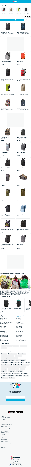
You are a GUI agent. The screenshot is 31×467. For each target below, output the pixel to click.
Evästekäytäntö (4, 449)
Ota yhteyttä (3, 419)
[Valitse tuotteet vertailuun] (26, 20)
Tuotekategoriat (4, 439)
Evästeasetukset (4, 452)
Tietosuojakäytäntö (5, 450)
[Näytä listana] (28, 17)
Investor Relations (4, 436)
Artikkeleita (3, 437)
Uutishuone (3, 434)
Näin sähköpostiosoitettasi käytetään (12, 402)
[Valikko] (1, 1)
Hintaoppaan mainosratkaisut (7, 421)
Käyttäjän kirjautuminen (5, 426)
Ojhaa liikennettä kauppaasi (6, 424)
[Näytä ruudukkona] (26, 17)
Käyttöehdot (3, 447)
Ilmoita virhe (15, 252)
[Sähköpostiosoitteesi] (15, 397)
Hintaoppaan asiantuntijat (6, 443)
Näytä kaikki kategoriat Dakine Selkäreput (22, 316)
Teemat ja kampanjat (5, 432)
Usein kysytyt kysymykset (6, 428)
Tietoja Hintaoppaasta (5, 417)
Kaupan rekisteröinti (5, 422)
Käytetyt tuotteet (4, 441)
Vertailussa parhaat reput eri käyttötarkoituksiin (12, 273)
